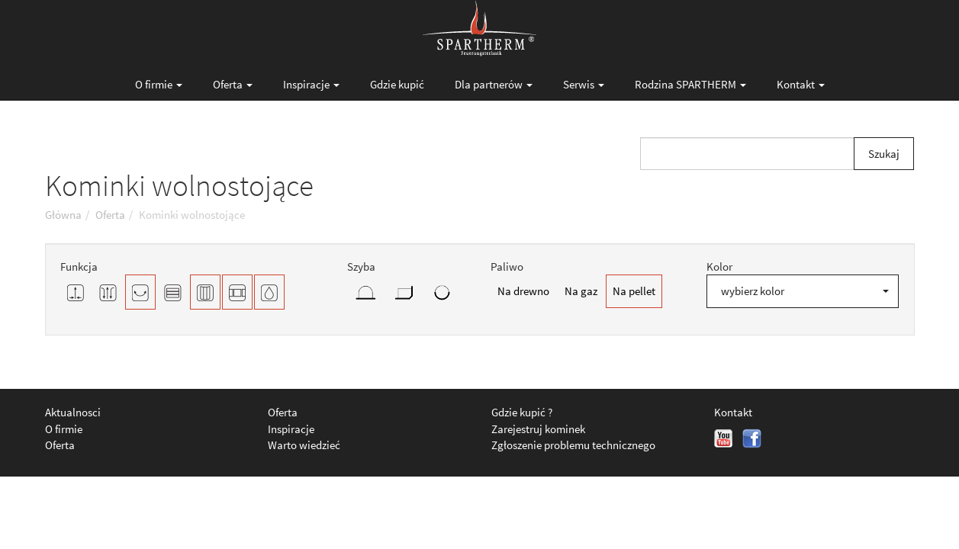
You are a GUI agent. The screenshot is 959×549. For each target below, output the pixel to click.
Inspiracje (311, 84)
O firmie (158, 84)
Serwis (583, 84)
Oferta (233, 84)
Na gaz (581, 291)
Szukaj (883, 153)
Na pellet (634, 291)
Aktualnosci (73, 412)
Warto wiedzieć (304, 445)
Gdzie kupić (397, 84)
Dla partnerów (494, 84)
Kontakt (801, 84)
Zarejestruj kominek (538, 429)
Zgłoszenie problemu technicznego (573, 445)
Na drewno (523, 291)
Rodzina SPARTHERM (690, 84)
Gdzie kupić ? (521, 412)
